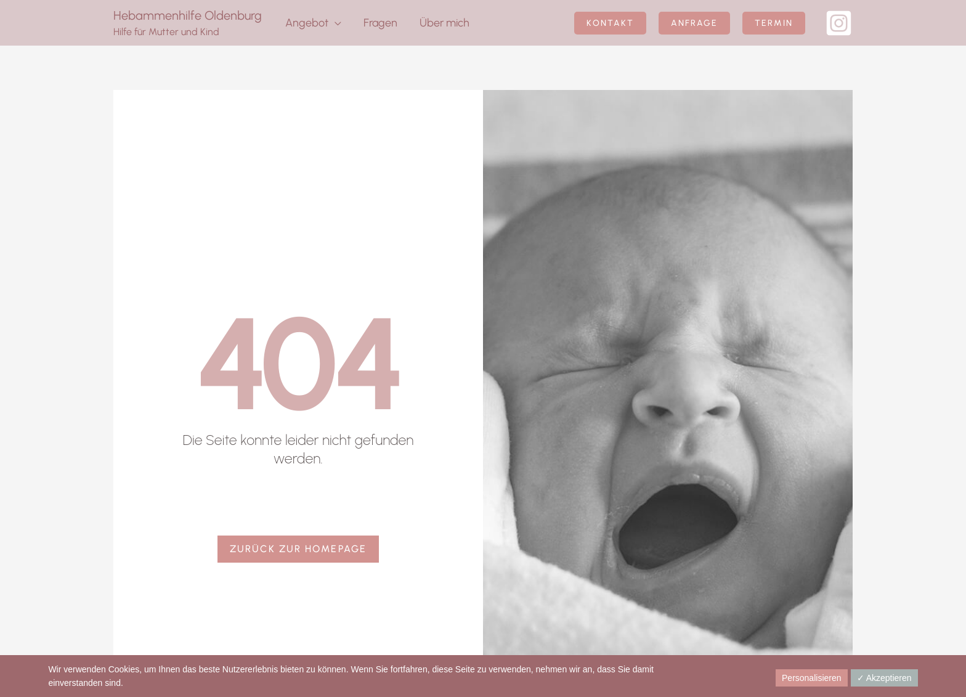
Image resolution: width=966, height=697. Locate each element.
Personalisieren (812, 678)
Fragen (380, 23)
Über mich (444, 23)
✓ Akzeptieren (884, 678)
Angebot (306, 23)
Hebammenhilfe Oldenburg (187, 15)
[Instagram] (839, 23)
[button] (610, 23)
